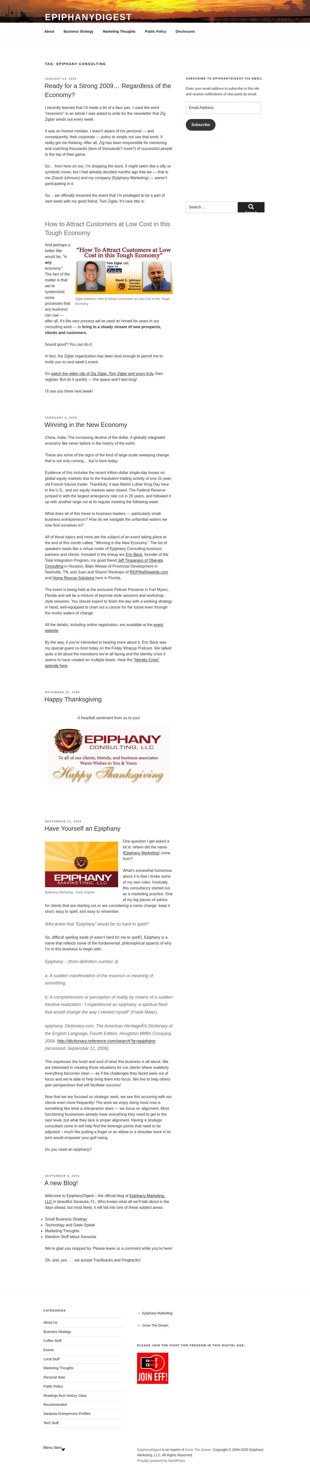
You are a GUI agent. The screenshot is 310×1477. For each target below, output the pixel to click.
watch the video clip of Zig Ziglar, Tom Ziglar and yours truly (102, 374)
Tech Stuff (51, 1423)
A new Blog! (61, 1183)
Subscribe (200, 125)
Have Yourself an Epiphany (83, 828)
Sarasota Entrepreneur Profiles (67, 1414)
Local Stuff (52, 1359)
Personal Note (54, 1377)
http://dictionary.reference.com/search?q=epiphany (106, 1041)
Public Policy (155, 31)
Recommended (55, 1405)
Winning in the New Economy (86, 424)
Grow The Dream (155, 1325)
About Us (51, 1322)
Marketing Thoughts (119, 31)
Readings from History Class (65, 1396)
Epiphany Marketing (141, 853)
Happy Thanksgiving (73, 699)
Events (49, 1350)
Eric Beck (134, 554)
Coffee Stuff (52, 1341)
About (49, 31)
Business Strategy (78, 31)
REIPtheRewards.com (149, 572)
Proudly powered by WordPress (161, 1461)
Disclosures (185, 31)
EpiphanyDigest (88, 17)
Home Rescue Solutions (73, 578)
